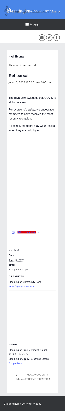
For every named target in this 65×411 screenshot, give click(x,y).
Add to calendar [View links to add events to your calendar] (27, 232)
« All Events (16, 56)
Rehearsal (20, 379)
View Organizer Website (22, 286)
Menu (32, 24)
